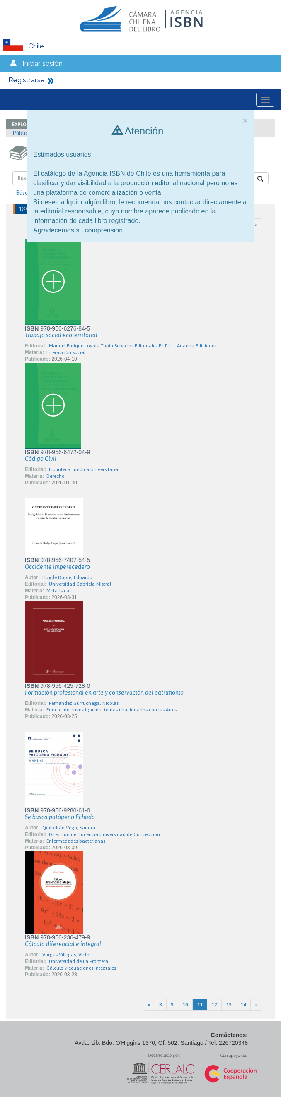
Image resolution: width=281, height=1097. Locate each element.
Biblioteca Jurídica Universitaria (83, 469)
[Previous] (149, 1005)
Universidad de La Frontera (78, 961)
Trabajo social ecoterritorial (61, 335)
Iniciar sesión (42, 63)
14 (243, 1004)
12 (214, 1004)
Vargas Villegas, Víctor (66, 955)
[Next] (256, 224)
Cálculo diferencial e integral (63, 944)
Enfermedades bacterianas (75, 841)
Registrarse (26, 80)
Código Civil (40, 458)
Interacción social (65, 352)
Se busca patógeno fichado (60, 817)
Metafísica (57, 591)
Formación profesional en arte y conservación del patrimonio (104, 692)
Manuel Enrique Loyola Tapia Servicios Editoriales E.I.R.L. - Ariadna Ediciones (132, 346)
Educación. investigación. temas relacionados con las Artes (111, 710)
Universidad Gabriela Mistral (80, 584)
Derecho (55, 476)
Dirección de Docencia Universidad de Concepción (104, 834)
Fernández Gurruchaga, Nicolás (84, 703)
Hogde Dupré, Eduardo (67, 577)
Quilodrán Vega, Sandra (68, 828)
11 (200, 1004)
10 (185, 1004)
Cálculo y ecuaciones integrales (81, 968)
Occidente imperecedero (57, 566)
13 (229, 1004)
